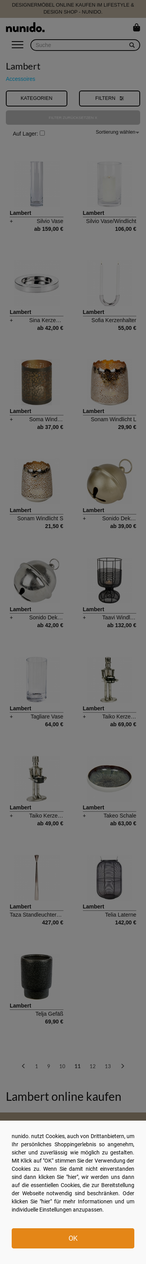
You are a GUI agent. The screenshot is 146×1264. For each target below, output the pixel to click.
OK (73, 1238)
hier (72, 1177)
